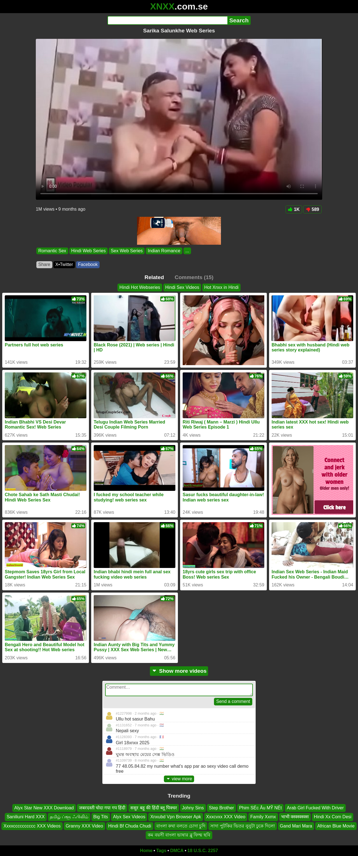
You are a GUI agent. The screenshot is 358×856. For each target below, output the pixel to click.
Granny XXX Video (84, 826)
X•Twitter (64, 264)
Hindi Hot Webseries (139, 287)
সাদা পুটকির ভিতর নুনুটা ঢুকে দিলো (242, 826)
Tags (161, 850)
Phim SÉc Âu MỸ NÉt (260, 807)
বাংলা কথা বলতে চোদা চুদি (181, 826)
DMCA (176, 850)
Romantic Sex (52, 250)
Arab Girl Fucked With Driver (315, 807)
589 (312, 209)
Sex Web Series (127, 250)
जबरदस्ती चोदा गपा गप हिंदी (102, 807)
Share (44, 264)
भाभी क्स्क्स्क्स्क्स (295, 816)
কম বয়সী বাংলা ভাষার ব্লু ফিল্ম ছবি (179, 835)
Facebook (88, 264)
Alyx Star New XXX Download (44, 807)
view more (179, 778)
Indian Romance (164, 250)
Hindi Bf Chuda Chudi (129, 826)
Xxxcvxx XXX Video (225, 816)
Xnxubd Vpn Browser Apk (175, 816)
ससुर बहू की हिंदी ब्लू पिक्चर (153, 807)
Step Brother (221, 807)
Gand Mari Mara (296, 826)
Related (154, 277)
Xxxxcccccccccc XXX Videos (31, 826)
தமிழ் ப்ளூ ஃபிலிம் (69, 816)
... (187, 250)
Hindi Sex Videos (182, 287)
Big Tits (100, 816)
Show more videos (179, 671)
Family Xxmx (263, 816)
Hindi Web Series (88, 250)
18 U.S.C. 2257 (202, 850)
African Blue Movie (335, 826)
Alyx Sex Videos (129, 816)
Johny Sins (193, 807)
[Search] (167, 20)
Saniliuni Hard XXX (26, 816)
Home (146, 850)
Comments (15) (194, 277)
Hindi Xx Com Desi (332, 816)
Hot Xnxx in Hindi (221, 287)
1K (294, 209)
